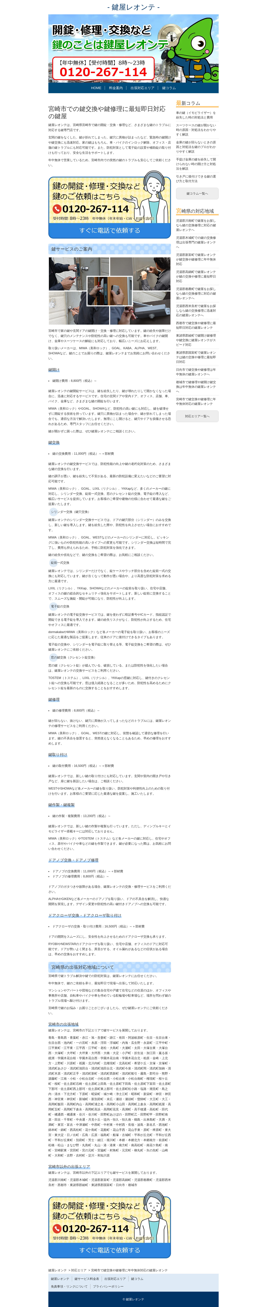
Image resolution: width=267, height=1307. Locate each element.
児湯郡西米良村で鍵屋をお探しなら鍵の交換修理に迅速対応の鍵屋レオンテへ (196, 310)
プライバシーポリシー (108, 1286)
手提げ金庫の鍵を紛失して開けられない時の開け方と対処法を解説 (196, 164)
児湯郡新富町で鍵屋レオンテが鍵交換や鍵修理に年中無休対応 (196, 259)
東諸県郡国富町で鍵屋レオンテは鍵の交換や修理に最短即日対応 (196, 357)
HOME (96, 88)
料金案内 (116, 88)
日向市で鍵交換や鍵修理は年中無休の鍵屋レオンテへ (196, 372)
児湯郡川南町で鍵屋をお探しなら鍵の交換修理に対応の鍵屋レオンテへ (196, 225)
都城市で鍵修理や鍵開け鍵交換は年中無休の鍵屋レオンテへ (196, 386)
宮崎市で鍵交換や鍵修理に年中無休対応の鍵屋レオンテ (196, 401)
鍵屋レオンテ (60, 1279)
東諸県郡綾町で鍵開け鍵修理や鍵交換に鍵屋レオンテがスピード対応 (196, 340)
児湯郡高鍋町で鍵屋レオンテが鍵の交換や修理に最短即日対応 (196, 276)
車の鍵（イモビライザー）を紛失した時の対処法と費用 (196, 115)
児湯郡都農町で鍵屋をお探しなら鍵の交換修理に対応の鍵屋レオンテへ (196, 293)
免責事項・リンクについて (69, 1286)
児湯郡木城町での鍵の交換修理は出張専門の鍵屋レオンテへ (196, 242)
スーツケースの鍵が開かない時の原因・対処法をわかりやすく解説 (196, 130)
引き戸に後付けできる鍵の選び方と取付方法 (196, 179)
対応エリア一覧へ (197, 416)
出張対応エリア (142, 88)
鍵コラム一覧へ (197, 193)
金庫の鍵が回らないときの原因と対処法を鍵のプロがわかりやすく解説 (196, 147)
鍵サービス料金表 (87, 1279)
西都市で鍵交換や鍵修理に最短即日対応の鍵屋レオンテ (196, 325)
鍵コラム (169, 88)
